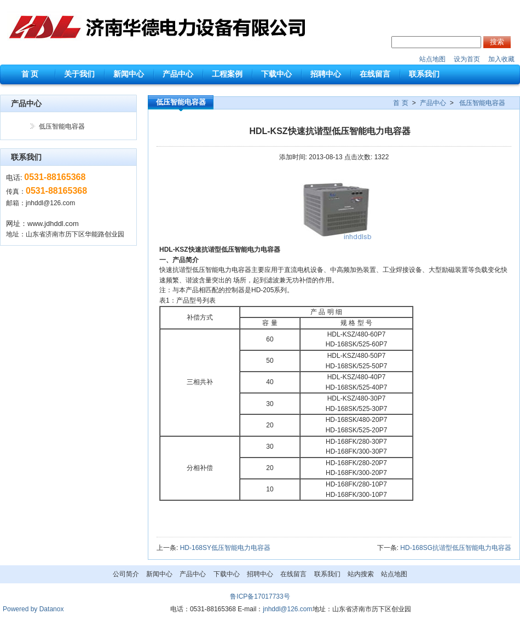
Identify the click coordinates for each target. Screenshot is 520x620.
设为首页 (467, 59)
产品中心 (433, 103)
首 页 (400, 103)
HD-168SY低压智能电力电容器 (225, 548)
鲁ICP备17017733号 (260, 596)
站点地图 (432, 59)
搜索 (497, 42)
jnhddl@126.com (50, 203)
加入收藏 (501, 59)
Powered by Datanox (33, 609)
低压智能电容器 (62, 126)
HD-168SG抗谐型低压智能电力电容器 (455, 548)
